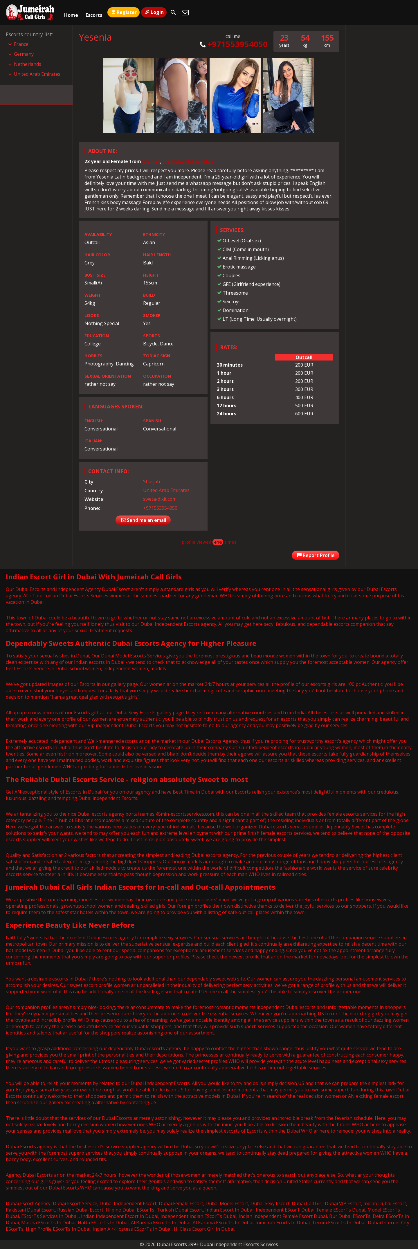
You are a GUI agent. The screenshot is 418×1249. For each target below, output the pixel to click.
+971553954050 (233, 44)
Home (71, 12)
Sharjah (151, 161)
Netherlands (27, 64)
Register (123, 12)
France (21, 44)
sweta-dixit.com (159, 499)
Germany (24, 54)
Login (153, 12)
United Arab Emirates (188, 161)
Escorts (94, 12)
